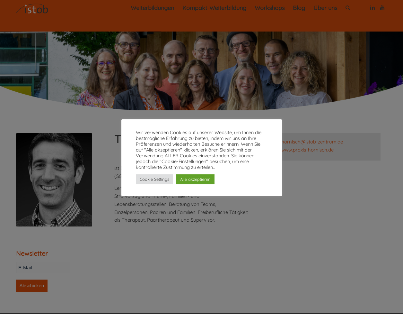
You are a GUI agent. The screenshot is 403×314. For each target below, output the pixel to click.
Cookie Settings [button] (154, 179)
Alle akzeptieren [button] (195, 179)
